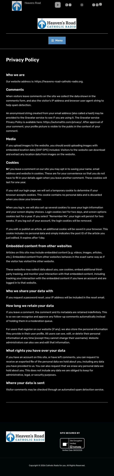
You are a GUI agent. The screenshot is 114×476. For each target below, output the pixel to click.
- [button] (70, 4)
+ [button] (93, 4)
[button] (58, 5)
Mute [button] (66, 4)
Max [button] (97, 4)
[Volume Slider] (82, 5)
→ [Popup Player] (100, 4)
